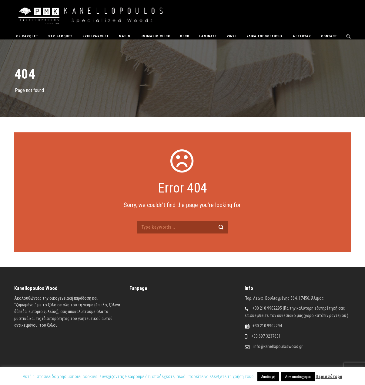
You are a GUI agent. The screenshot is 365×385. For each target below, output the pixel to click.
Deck (184, 36)
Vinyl (232, 36)
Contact (329, 36)
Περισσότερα (329, 376)
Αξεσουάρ (302, 36)
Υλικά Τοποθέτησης (265, 36)
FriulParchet (95, 36)
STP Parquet (60, 36)
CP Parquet (27, 36)
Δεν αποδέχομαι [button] (298, 376)
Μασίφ (124, 36)
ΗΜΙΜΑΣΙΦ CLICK (155, 36)
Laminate (208, 36)
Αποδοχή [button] (268, 376)
